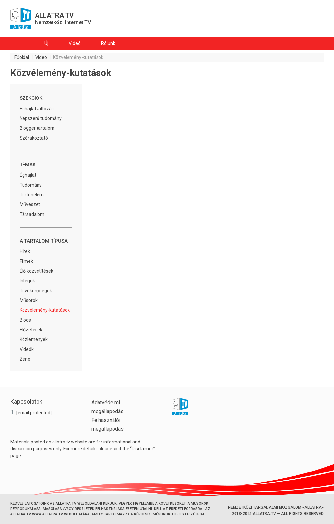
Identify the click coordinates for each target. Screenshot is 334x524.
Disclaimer (142, 448)
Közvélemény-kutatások (45, 310)
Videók (27, 349)
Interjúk (27, 280)
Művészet (30, 204)
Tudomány (31, 184)
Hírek (25, 251)
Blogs (25, 319)
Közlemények (34, 339)
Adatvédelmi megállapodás (107, 406)
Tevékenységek (36, 290)
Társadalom (32, 214)
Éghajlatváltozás (37, 108)
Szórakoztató (34, 138)
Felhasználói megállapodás (107, 424)
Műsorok (29, 300)
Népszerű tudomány (41, 118)
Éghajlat (28, 175)
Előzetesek (31, 329)
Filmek (26, 261)
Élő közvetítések (36, 271)
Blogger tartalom (37, 128)
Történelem (32, 194)
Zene (25, 359)
